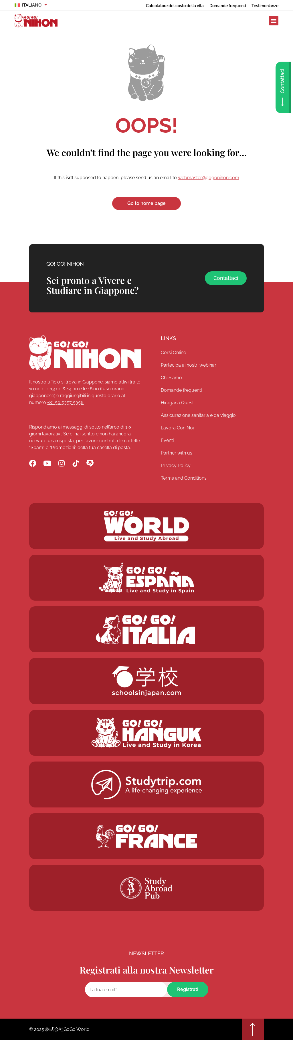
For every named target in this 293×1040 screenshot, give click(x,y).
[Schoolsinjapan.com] (146, 681)
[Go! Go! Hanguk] (146, 629)
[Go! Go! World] (146, 526)
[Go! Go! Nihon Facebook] (32, 463)
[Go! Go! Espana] (146, 577)
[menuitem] (31, 5)
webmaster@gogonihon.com (208, 177)
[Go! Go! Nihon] (85, 352)
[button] (273, 20)
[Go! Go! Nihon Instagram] (61, 463)
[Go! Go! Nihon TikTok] (75, 463)
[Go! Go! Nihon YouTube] (47, 463)
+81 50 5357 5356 (65, 402)
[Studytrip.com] (146, 784)
